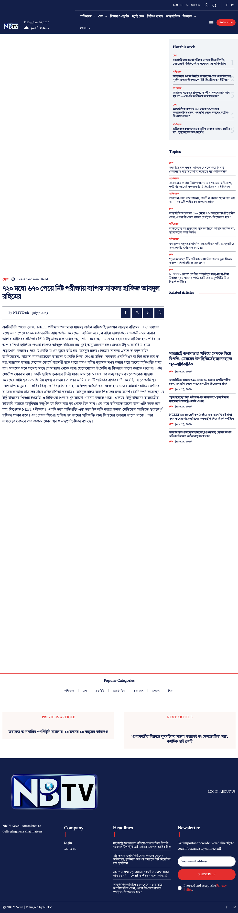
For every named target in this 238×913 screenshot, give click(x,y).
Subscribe (206, 874)
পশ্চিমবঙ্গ (177, 72)
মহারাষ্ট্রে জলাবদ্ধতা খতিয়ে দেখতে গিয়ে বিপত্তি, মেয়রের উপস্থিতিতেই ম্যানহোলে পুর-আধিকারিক (200, 359)
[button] (214, 5)
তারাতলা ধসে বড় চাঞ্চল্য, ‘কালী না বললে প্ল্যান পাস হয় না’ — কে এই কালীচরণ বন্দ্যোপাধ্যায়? (202, 200)
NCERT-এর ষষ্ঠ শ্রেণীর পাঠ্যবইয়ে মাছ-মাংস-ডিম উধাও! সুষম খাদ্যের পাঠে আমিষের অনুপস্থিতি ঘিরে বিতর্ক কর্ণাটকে (199, 278)
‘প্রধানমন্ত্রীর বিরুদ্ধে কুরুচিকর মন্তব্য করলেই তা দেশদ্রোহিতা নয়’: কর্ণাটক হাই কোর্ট (179, 739)
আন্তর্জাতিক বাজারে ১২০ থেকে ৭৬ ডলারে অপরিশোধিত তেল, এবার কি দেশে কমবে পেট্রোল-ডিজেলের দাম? (201, 113)
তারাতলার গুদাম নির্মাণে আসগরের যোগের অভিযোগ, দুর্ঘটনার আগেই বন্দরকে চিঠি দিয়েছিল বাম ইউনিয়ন (202, 78)
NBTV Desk (21, 313)
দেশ (5, 279)
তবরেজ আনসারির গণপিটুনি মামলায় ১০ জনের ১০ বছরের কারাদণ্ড (58, 732)
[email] (207, 861)
